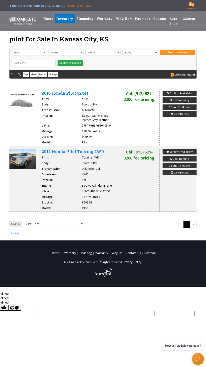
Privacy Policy (132, 262)
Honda (14, 233)
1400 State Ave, (38, 6)
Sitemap (150, 253)
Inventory (69, 253)
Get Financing (179, 100)
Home (54, 253)
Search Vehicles (177, 52)
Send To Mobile (179, 107)
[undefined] (14, 308)
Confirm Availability (180, 93)
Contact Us (133, 253)
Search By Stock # (70, 62)
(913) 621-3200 (80, 6)
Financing (85, 253)
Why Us (117, 253)
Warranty (101, 253)
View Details (180, 114)
